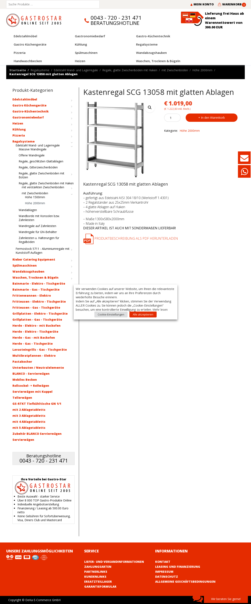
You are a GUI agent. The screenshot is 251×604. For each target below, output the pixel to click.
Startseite (17, 70)
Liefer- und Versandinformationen (114, 562)
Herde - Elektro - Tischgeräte (35, 331)
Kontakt (162, 562)
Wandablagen (28, 210)
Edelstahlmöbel (24, 99)
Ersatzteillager (98, 581)
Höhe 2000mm (202, 70)
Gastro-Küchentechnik (30, 111)
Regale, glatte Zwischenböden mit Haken (129, 70)
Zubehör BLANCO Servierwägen (37, 434)
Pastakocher (22, 362)
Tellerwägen (22, 398)
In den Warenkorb (213, 118)
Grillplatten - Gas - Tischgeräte (37, 319)
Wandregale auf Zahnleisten (37, 226)
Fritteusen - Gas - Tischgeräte (36, 307)
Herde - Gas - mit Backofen (33, 337)
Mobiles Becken (24, 380)
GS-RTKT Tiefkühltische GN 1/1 (36, 404)
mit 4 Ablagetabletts (28, 422)
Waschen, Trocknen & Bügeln (35, 277)
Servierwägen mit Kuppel (32, 392)
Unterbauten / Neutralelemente (38, 368)
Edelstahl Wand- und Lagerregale (76, 70)
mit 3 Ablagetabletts (28, 416)
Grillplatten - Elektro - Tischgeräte (40, 313)
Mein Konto (202, 4)
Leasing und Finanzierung (177, 567)
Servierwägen (23, 440)
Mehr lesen (160, 309)
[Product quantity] (172, 118)
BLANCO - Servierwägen (31, 374)
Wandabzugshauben (28, 271)
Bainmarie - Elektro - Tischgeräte (38, 283)
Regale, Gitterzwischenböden (38, 167)
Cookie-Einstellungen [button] (111, 314)
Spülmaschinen (24, 265)
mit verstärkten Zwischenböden (43, 187)
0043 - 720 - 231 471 (116, 17)
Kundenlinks (95, 577)
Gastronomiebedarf (28, 117)
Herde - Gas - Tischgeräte (32, 343)
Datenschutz (166, 577)
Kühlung (19, 129)
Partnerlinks (95, 572)
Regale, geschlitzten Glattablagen (41, 161)
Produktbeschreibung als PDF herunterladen (130, 238)
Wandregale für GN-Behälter (38, 232)
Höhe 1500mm (35, 197)
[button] (150, 107)
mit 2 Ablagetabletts (28, 410)
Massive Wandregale (32, 149)
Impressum (164, 572)
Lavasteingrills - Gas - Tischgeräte (39, 350)
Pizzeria (18, 135)
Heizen (17, 123)
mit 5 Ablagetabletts (28, 428)
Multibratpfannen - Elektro (34, 356)
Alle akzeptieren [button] (143, 314)
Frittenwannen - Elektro (31, 295)
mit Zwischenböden (175, 70)
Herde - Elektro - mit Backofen (36, 325)
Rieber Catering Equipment (33, 259)
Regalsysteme (39, 70)
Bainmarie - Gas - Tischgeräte (36, 289)
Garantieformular (100, 586)
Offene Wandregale (32, 155)
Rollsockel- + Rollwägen (30, 386)
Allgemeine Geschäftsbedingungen (185, 581)
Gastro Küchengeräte (29, 105)
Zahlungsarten (97, 567)
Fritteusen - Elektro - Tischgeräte (39, 301)
